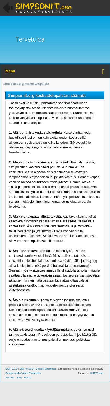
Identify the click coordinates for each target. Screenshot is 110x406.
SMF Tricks (96, 373)
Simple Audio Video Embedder (23, 373)
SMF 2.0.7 (12, 368)
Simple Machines (46, 368)
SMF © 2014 (27, 368)
